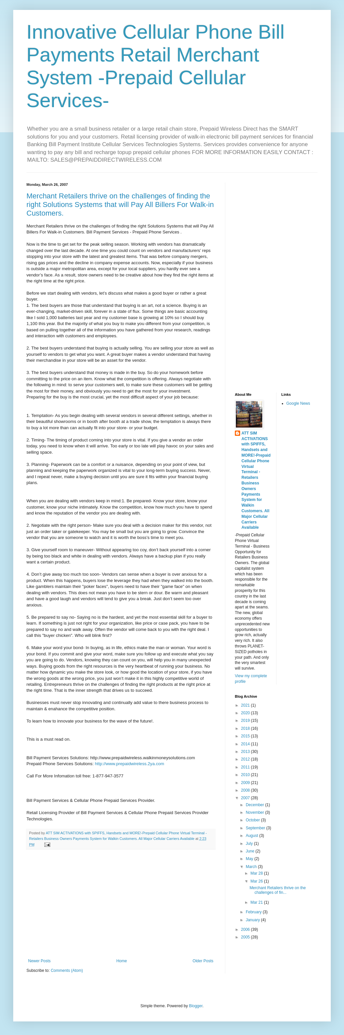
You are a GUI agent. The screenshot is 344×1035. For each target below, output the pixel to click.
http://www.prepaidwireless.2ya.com (129, 763)
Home (121, 961)
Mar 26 (257, 881)
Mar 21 (257, 902)
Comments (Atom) (67, 970)
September (256, 828)
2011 (246, 767)
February (254, 912)
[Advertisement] (120, 904)
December (255, 805)
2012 (246, 759)
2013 (246, 751)
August (252, 835)
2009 (246, 782)
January (253, 920)
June (250, 851)
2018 (246, 728)
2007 (246, 798)
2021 (246, 705)
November (255, 812)
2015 (246, 736)
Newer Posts (39, 961)
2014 (246, 744)
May (250, 858)
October (253, 820)
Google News (298, 403)
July (250, 843)
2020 (246, 713)
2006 (246, 929)
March (252, 866)
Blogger (195, 1006)
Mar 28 (257, 873)
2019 (246, 720)
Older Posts (203, 961)
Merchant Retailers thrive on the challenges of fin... (277, 890)
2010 (246, 774)
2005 (246, 937)
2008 (246, 790)
